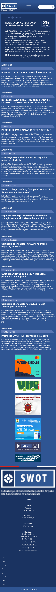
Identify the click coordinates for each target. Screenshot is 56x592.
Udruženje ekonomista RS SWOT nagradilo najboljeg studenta (24, 158)
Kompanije (28, 515)
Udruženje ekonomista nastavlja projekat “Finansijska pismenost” (23, 305)
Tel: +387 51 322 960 (28, 539)
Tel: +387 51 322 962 (28, 542)
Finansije (28, 513)
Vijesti (28, 505)
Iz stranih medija (28, 518)
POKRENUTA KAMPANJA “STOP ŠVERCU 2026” (26, 72)
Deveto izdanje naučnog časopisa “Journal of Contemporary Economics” (25, 190)
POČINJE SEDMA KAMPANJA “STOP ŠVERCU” (26, 130)
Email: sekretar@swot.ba (28, 551)
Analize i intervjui (28, 510)
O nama (28, 499)
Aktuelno (28, 508)
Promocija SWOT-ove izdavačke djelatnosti (24, 336)
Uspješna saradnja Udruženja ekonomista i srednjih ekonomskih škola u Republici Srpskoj (26, 217)
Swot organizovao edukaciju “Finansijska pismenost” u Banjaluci (23, 275)
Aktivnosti (6, 65)
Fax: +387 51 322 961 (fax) (28, 545)
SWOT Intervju (28, 526)
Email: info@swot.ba (28, 548)
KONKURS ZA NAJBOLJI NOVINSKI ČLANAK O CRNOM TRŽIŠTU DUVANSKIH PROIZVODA (25, 101)
